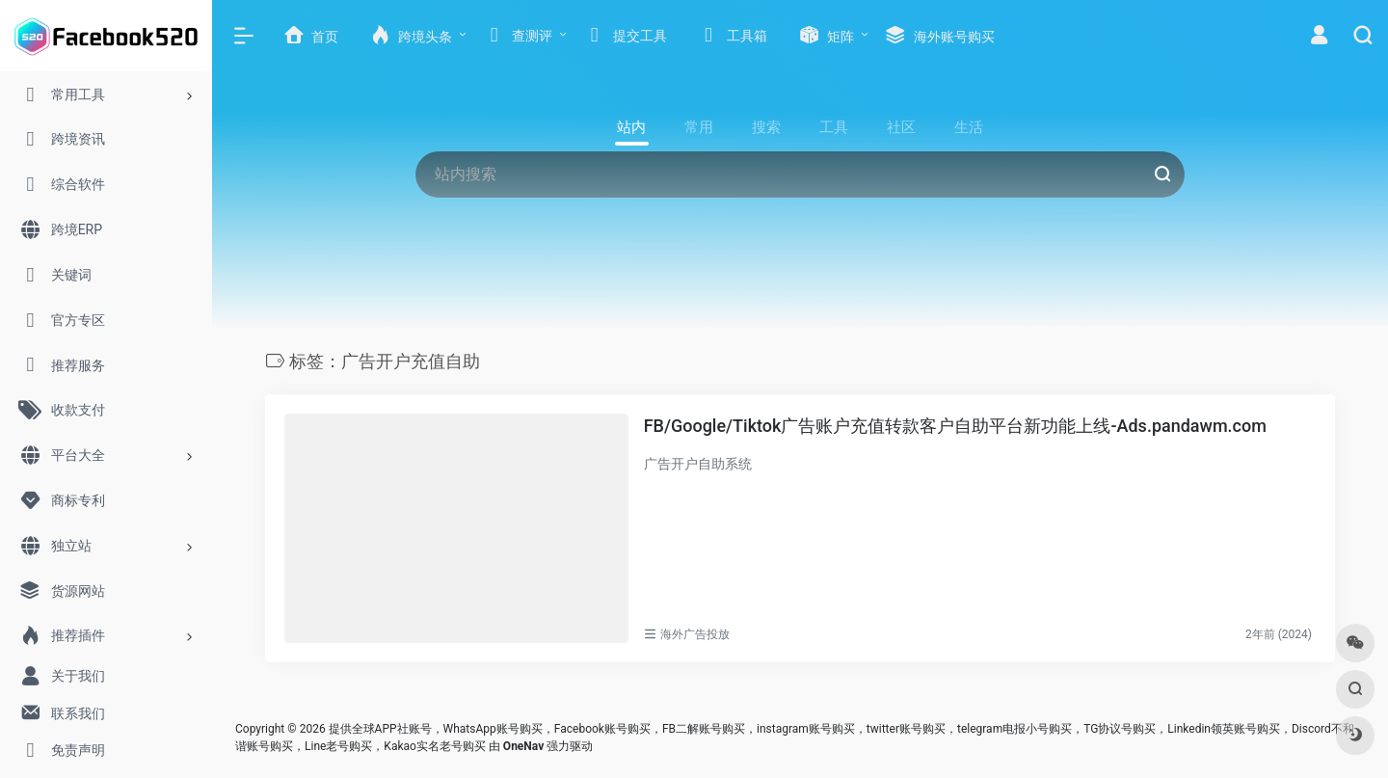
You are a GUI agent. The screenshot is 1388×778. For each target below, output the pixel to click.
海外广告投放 (695, 634)
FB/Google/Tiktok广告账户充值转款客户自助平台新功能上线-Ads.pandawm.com (955, 426)
